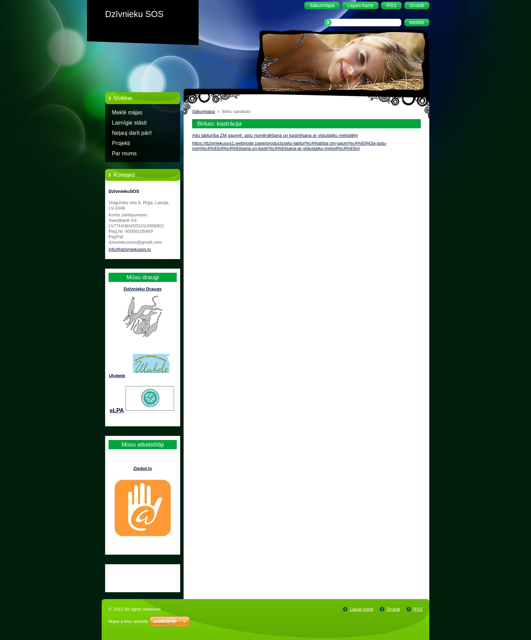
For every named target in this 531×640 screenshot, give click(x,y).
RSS (417, 609)
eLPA (117, 410)
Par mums (124, 153)
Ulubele (117, 375)
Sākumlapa (203, 111)
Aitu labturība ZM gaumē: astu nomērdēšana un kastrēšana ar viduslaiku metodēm (275, 135)
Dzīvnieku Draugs (142, 288)
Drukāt (393, 609)
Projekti (121, 143)
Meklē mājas (127, 112)
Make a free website (128, 621)
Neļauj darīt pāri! (132, 133)
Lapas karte (361, 609)
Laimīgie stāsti (129, 123)
